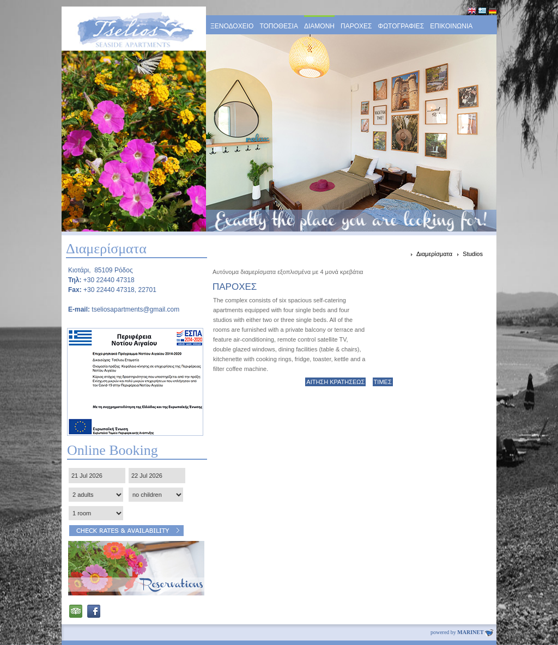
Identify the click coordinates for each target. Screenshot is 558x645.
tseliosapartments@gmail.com (135, 309)
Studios (473, 254)
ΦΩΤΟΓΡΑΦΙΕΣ (401, 26)
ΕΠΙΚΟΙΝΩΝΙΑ (451, 26)
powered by (462, 632)
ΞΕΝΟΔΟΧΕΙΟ (231, 26)
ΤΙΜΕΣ (383, 382)
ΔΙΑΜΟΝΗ (319, 26)
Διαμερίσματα (435, 254)
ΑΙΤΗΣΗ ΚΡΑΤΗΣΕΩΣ (335, 382)
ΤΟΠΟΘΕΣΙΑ (278, 26)
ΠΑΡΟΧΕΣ (356, 26)
